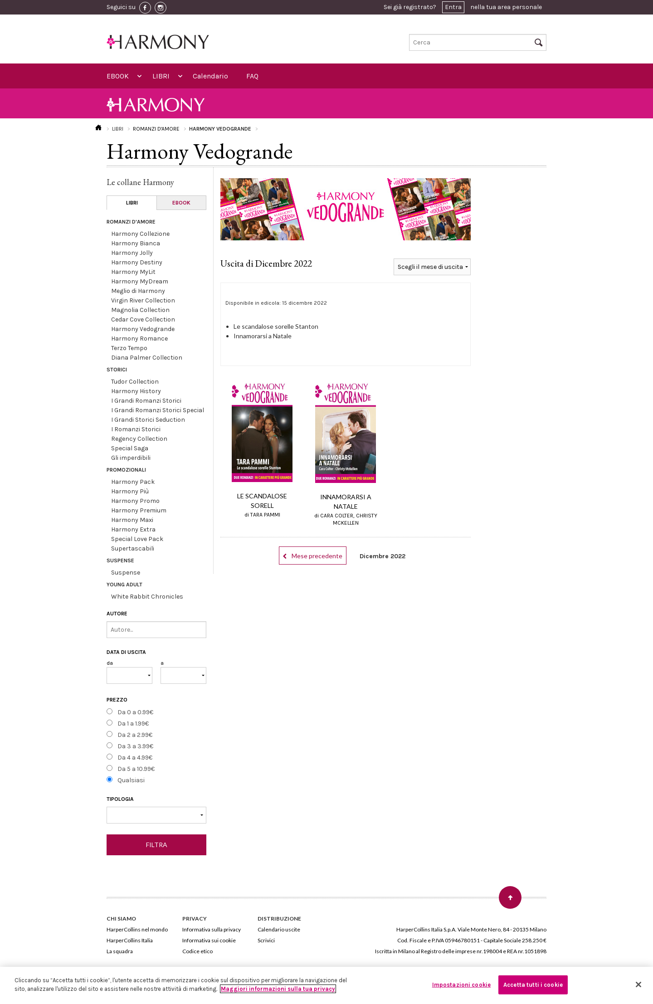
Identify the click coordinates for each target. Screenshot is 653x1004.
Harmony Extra (133, 529)
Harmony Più (130, 491)
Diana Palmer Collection (146, 357)
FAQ (252, 76)
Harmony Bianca (135, 243)
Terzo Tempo (129, 348)
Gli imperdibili (131, 458)
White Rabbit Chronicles (147, 596)
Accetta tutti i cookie (533, 984)
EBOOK (118, 76)
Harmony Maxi (132, 520)
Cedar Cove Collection (143, 319)
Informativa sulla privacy (211, 929)
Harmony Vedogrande (143, 329)
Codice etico (197, 951)
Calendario (210, 76)
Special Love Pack (137, 539)
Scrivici (266, 940)
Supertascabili (132, 548)
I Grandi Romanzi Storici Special (157, 410)
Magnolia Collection (140, 310)
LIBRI (161, 76)
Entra (453, 7)
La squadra (120, 951)
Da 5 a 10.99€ (136, 769)
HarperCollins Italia (130, 940)
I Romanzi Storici (136, 429)
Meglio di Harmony (138, 291)
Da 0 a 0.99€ (135, 712)
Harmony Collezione (140, 234)
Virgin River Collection (143, 300)
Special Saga (129, 448)
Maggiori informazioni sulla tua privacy (278, 988)
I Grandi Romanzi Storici (146, 401)
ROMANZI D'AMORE (156, 129)
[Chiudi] (638, 984)
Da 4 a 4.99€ (134, 757)
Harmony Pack (133, 482)
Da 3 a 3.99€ (135, 746)
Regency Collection (139, 439)
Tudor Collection (135, 381)
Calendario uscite (279, 929)
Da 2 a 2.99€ (134, 735)
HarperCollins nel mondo (137, 929)
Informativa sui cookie (209, 940)
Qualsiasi (131, 780)
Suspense (125, 572)
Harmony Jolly (132, 253)
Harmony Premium (138, 510)
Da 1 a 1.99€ (133, 723)
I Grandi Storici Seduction (148, 420)
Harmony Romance (139, 338)
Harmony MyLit (133, 272)
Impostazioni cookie (461, 984)
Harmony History (136, 391)
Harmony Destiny (136, 262)
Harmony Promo (135, 501)
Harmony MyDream (139, 281)
